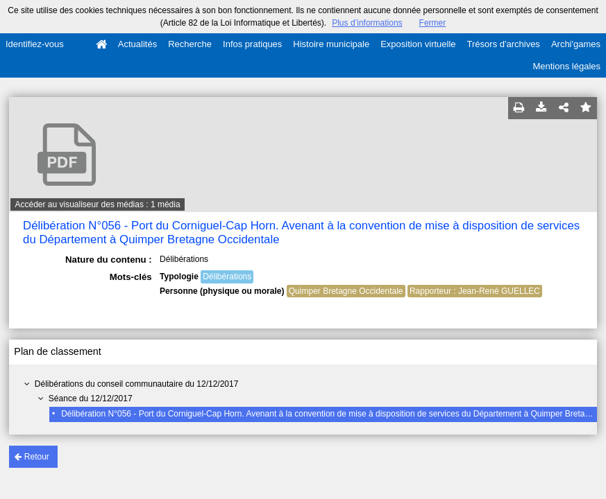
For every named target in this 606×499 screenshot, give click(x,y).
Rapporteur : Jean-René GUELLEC (475, 291)
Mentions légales (566, 66)
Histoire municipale (331, 44)
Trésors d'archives (503, 44)
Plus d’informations (367, 23)
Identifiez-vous (35, 44)
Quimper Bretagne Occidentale (346, 291)
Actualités (137, 44)
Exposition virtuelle (417, 44)
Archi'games (575, 44)
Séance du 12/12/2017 (91, 398)
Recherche (190, 44)
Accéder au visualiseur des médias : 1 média (97, 204)
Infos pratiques (252, 44)
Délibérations (227, 276)
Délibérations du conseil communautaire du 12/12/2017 (137, 384)
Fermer (432, 23)
